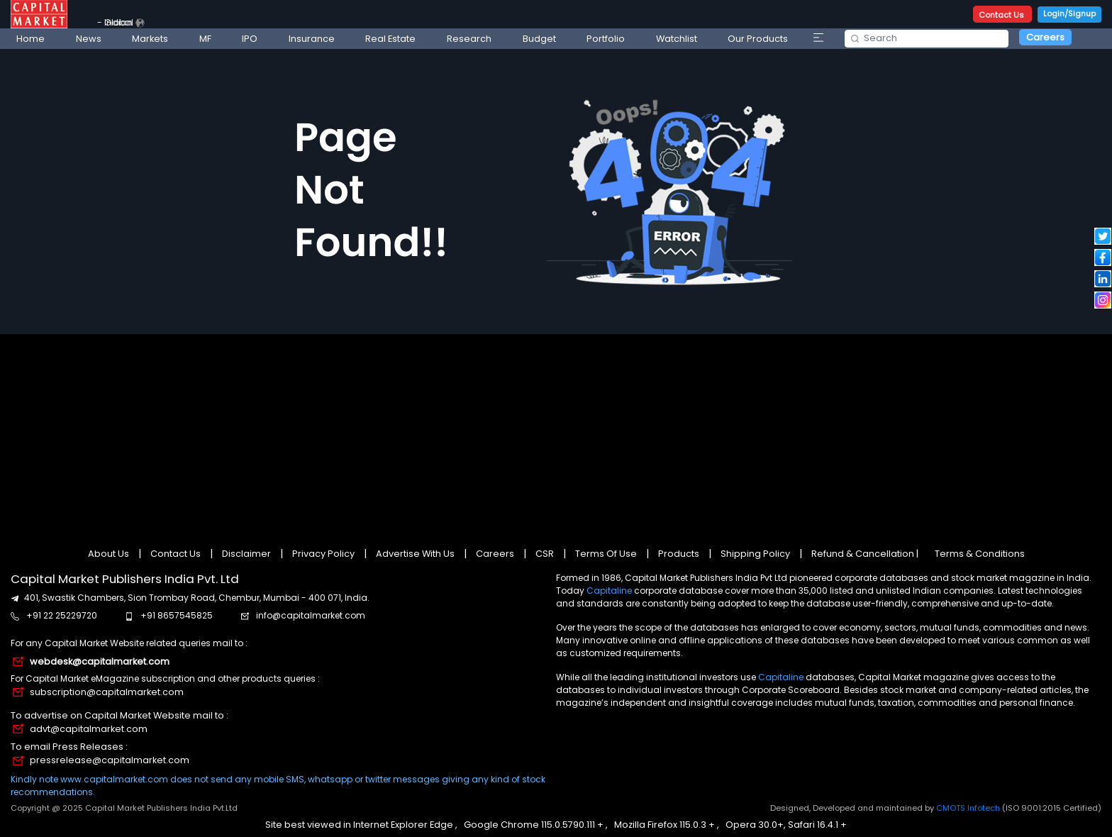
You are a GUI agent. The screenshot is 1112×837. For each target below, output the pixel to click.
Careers (1045, 37)
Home (30, 39)
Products (678, 554)
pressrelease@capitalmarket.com (109, 760)
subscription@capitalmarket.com (107, 692)
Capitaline (609, 590)
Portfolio (605, 39)
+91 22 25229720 (61, 615)
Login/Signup (1069, 13)
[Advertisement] (555, 435)
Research (469, 39)
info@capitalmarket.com (310, 615)
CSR (544, 554)
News (88, 39)
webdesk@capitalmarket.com (99, 661)
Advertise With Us (415, 554)
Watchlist (676, 39)
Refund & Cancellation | (865, 554)
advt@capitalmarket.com (89, 729)
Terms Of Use (606, 554)
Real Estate (390, 39)
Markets (150, 39)
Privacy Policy (323, 554)
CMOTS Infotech (969, 808)
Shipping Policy (755, 554)
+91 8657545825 (176, 615)
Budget (539, 39)
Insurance (312, 39)
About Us (109, 554)
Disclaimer (246, 554)
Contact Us (1002, 15)
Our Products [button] (758, 39)
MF (205, 39)
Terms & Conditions (980, 554)
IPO (249, 39)
